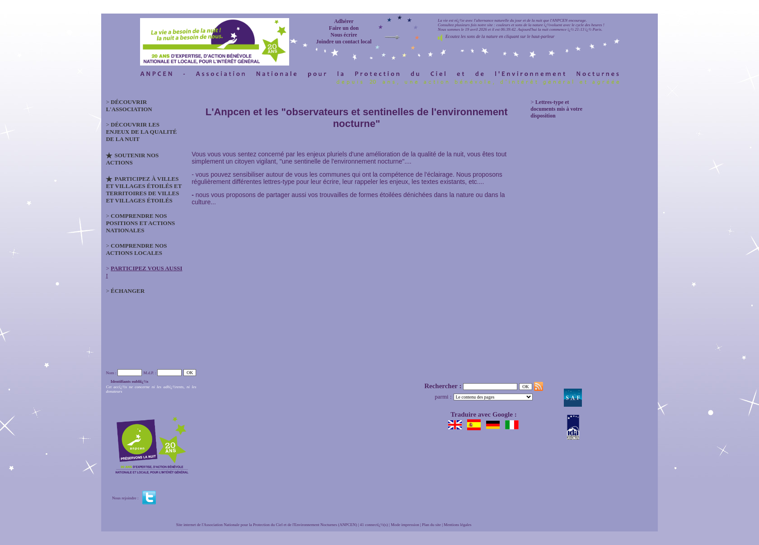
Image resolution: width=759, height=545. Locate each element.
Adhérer (343, 21)
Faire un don (344, 28)
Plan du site (431, 524)
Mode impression (405, 524)
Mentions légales (457, 524)
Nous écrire (344, 35)
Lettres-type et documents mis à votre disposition (556, 109)
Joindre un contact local (344, 41)
